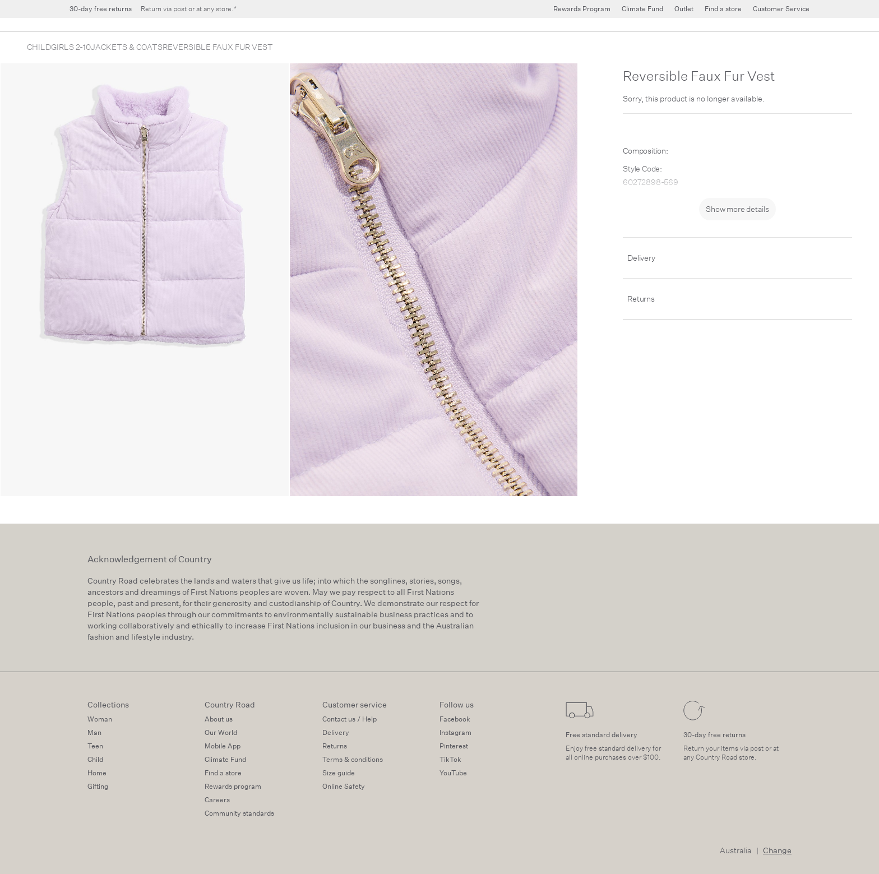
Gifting (97, 786)
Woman (99, 719)
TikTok (450, 759)
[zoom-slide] (145, 279)
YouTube (453, 773)
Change (777, 850)
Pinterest (454, 746)
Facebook (455, 719)
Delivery (641, 258)
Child (95, 759)
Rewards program (233, 786)
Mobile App (222, 746)
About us (219, 719)
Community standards (239, 813)
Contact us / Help (349, 719)
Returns (641, 299)
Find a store (223, 773)
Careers (217, 799)
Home (97, 773)
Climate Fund (225, 759)
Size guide (338, 773)
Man (94, 732)
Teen (95, 746)
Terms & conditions (352, 759)
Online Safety (343, 786)
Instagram (455, 732)
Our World (221, 732)
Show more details (737, 209)
